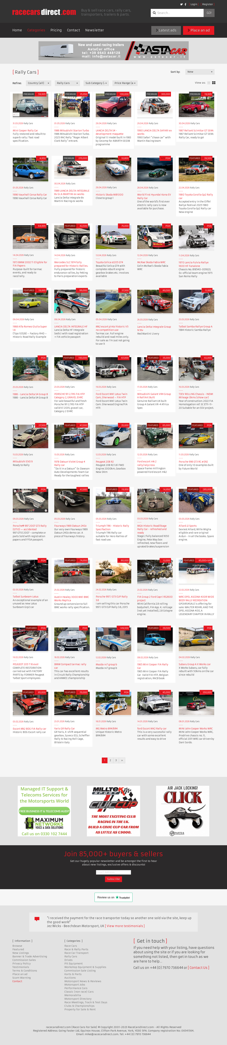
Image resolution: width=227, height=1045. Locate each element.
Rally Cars (70, 956)
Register (207, 4)
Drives (68, 960)
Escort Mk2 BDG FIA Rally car (29, 728)
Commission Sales (24, 960)
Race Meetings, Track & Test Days (85, 1002)
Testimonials (20, 967)
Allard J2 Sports (188, 525)
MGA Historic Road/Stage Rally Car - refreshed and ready (152, 529)
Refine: (16, 83)
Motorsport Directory (78, 998)
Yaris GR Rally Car (64, 728)
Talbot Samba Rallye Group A (195, 326)
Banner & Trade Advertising (29, 956)
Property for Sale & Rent (80, 1009)
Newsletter (94, 30)
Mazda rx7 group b (106, 664)
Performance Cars (75, 988)
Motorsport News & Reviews (82, 981)
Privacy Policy (21, 963)
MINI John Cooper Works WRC (196, 728)
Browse (17, 945)
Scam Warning (21, 977)
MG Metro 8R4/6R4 (107, 728)
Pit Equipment (73, 963)
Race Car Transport (76, 953)
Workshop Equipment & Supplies (85, 967)
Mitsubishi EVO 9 (23, 461)
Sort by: (175, 71)
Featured (18, 949)
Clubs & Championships (79, 1005)
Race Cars (70, 945)
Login (193, 4)
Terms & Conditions (24, 970)
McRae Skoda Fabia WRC (151, 262)
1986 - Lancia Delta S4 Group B (30, 394)
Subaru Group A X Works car (195, 664)
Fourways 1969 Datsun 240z (70, 525)
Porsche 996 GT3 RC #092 (193, 461)
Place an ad (199, 30)
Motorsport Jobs (74, 984)
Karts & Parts (73, 974)
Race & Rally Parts (76, 949)
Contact (73, 30)
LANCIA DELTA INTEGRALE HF (70, 326)
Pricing (56, 30)
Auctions (70, 977)
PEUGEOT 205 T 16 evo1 (25, 664)
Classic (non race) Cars (79, 991)
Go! (209, 13)
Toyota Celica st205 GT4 (109, 262)
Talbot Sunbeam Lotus (25, 596)
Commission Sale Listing (80, 970)
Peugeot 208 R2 (105, 461)
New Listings (20, 953)
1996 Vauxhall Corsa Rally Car (30, 194)
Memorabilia (72, 995)
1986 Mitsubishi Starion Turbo (71, 130)
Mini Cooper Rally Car (25, 130)
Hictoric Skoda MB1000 (109, 194)
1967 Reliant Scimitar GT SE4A (196, 130)
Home (17, 30)
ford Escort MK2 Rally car (152, 728)
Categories (36, 30)
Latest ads (166, 30)
